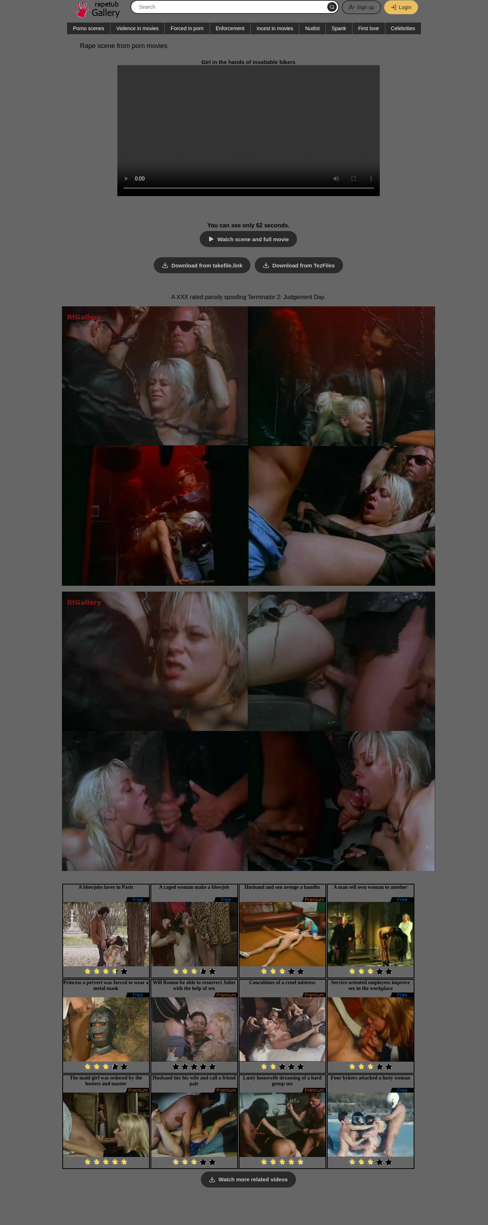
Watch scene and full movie (253, 239)
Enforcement (230, 28)
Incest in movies (275, 28)
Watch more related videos (253, 1179)
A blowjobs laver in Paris (106, 887)
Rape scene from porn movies (124, 45)
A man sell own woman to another (370, 887)
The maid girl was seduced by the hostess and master (106, 1080)
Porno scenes (88, 28)
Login (401, 7)
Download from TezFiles (304, 265)
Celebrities (403, 28)
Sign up (360, 7)
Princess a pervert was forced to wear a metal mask (106, 985)
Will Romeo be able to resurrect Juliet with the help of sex (194, 985)
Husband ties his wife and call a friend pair (193, 1080)
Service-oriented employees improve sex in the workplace (370, 985)
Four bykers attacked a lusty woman (370, 1077)
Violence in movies (137, 28)
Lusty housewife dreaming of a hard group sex (282, 1080)
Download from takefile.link (206, 265)
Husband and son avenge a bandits (282, 887)
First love (368, 28)
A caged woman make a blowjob (194, 887)
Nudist (312, 28)
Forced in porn (187, 28)
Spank (339, 28)
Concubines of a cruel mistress (282, 982)
